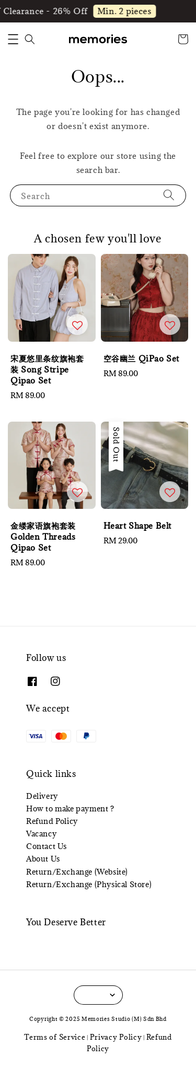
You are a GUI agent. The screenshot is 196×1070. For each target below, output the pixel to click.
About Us (43, 859)
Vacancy (41, 834)
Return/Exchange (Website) (77, 872)
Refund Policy (52, 821)
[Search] (169, 195)
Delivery (42, 796)
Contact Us (46, 846)
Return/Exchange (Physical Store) (89, 884)
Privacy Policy (116, 1037)
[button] (13, 39)
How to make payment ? (70, 808)
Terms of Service (54, 1037)
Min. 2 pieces (126, 11)
